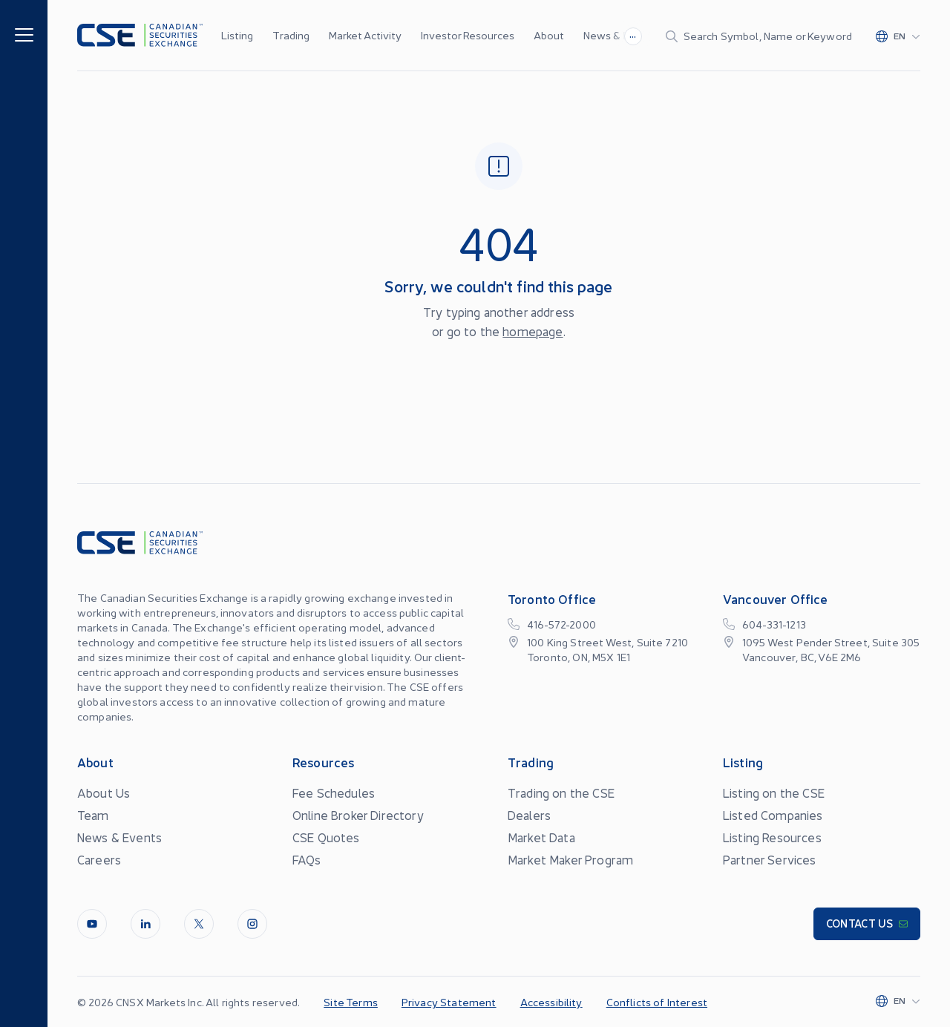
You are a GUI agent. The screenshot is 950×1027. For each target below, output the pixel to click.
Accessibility (551, 1001)
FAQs (306, 859)
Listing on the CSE (774, 792)
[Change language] (898, 36)
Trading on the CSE (561, 792)
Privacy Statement (449, 1001)
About (549, 34)
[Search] (759, 35)
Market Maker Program (570, 859)
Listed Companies (773, 815)
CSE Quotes (326, 837)
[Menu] (24, 33)
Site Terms (351, 1001)
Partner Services (769, 859)
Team (93, 815)
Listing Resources (772, 837)
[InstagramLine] (252, 924)
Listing (237, 34)
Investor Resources (467, 34)
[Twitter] (199, 924)
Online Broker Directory (358, 815)
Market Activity (365, 34)
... (632, 34)
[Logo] (140, 35)
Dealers (529, 815)
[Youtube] (92, 924)
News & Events (620, 34)
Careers (99, 859)
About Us (103, 792)
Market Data (541, 837)
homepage (532, 331)
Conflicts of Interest (656, 1001)
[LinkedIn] (145, 924)
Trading (290, 34)
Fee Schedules (333, 792)
